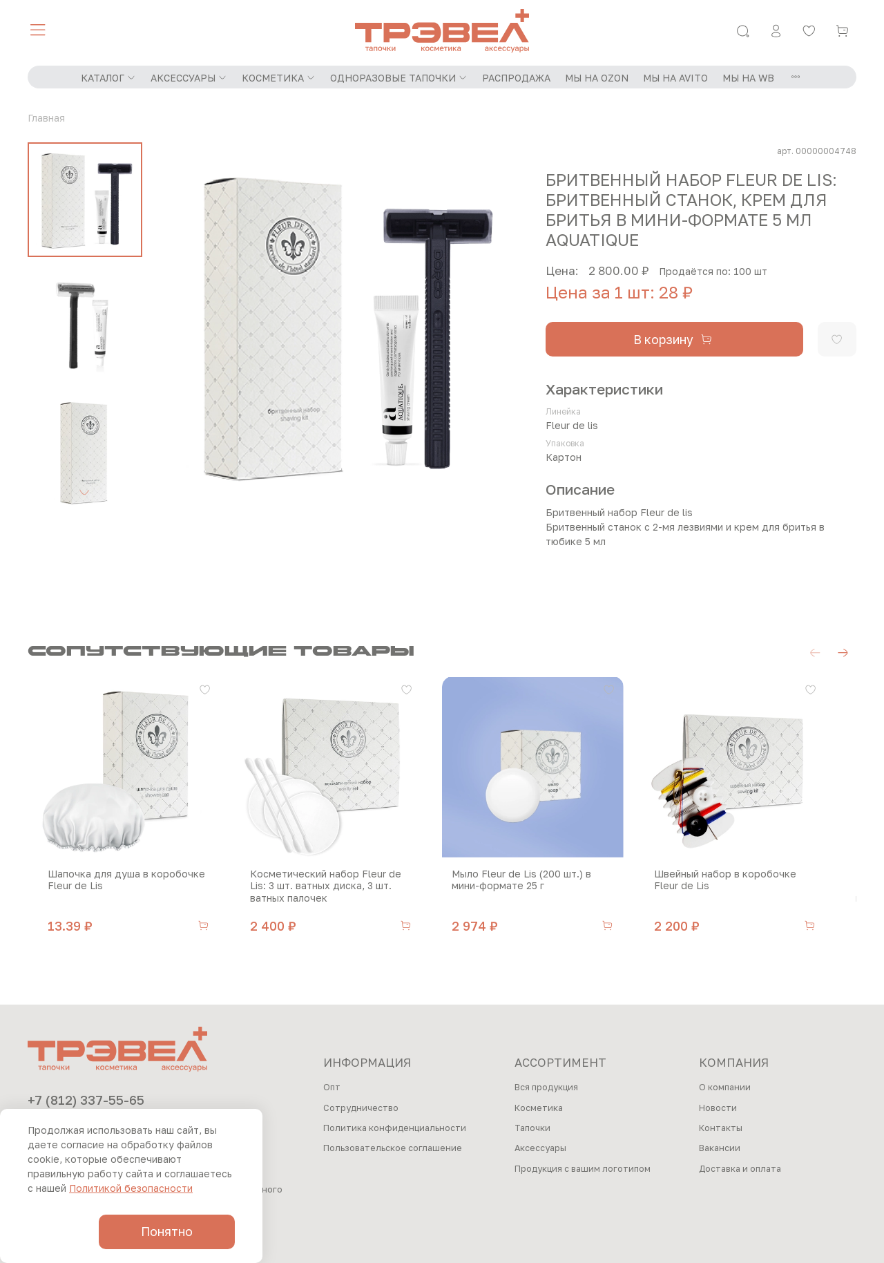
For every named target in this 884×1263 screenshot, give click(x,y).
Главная (46, 118)
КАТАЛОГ (108, 78)
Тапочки (532, 1128)
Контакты (720, 1128)
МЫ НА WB (748, 78)
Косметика (539, 1108)
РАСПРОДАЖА (516, 78)
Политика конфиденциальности (394, 1128)
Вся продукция (546, 1087)
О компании (725, 1087)
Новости (718, 1108)
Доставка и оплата (740, 1169)
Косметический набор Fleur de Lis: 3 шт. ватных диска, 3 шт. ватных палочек (335, 895)
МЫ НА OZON (596, 78)
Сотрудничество (360, 1108)
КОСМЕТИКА (279, 78)
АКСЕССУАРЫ (189, 78)
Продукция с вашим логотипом (583, 1169)
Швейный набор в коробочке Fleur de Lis (759, 889)
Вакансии (719, 1148)
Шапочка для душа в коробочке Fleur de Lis (116, 889)
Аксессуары (540, 1148)
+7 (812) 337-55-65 (86, 1100)
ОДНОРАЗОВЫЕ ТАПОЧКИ (399, 78)
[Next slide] (84, 491)
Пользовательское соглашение (392, 1148)
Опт (331, 1087)
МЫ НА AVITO (675, 78)
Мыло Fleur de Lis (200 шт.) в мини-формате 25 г (547, 889)
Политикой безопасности (131, 1188)
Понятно (167, 1231)
